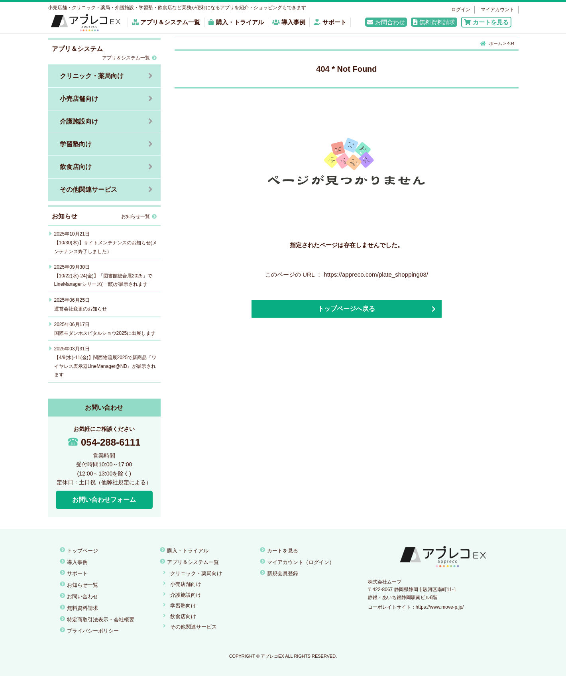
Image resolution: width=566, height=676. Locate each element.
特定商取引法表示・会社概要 (100, 620)
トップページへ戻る (346, 308)
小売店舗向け (79, 98)
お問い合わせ (82, 596)
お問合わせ (386, 22)
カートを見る (486, 22)
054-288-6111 (104, 442)
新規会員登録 (282, 573)
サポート (330, 22)
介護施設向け (79, 121)
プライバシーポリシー (93, 631)
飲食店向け (76, 166)
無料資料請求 (434, 22)
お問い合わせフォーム (104, 499)
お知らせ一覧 (139, 216)
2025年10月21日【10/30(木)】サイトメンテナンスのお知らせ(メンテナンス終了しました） (105, 242)
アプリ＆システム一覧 (166, 22)
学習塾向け (76, 144)
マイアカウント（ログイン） (300, 562)
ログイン (460, 9)
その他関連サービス (88, 189)
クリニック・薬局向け (92, 76)
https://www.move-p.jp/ (440, 607)
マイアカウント (497, 9)
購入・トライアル (235, 22)
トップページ (82, 551)
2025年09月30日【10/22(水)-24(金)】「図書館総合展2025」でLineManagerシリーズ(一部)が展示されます (103, 275)
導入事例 (289, 22)
